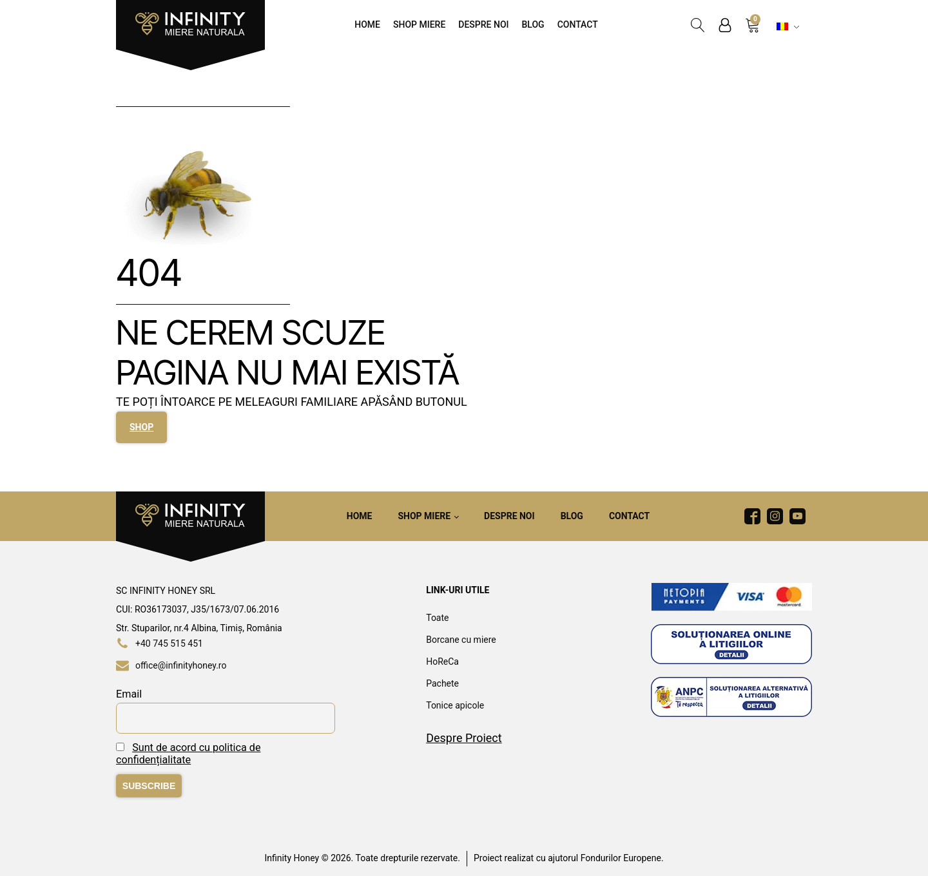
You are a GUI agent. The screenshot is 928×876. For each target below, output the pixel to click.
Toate (437, 618)
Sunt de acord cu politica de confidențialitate (188, 753)
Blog (533, 24)
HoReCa (442, 661)
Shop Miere (419, 24)
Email (129, 694)
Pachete (442, 683)
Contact (577, 24)
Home (367, 24)
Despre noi (483, 24)
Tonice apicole (455, 705)
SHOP (141, 427)
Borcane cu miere (461, 639)
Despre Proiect (463, 738)
